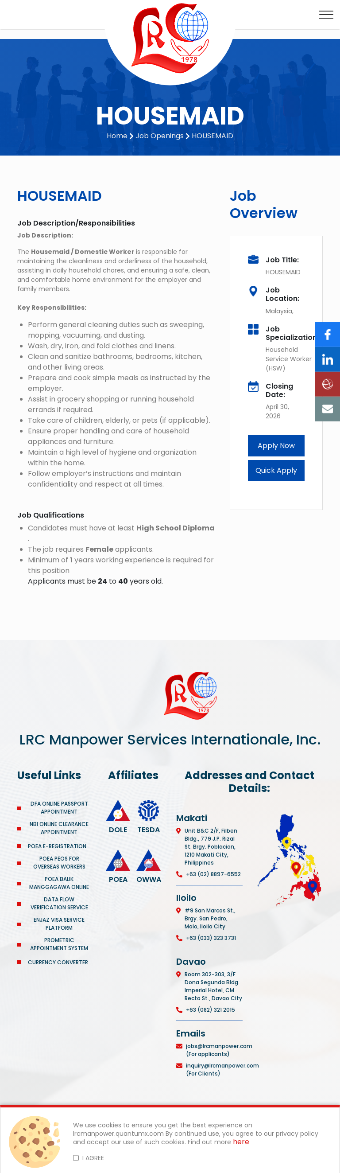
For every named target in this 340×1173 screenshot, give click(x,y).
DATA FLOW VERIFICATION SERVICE (59, 903)
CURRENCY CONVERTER (58, 962)
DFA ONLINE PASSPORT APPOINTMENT (59, 807)
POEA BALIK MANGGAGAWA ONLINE (59, 883)
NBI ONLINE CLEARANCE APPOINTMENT (59, 828)
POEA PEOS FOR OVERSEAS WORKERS (59, 862)
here (241, 1142)
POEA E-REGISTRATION (58, 846)
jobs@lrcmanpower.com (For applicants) (219, 1050)
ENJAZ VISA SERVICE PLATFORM (59, 923)
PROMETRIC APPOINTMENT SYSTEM (59, 944)
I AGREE (93, 1158)
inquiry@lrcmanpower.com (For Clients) (222, 1069)
